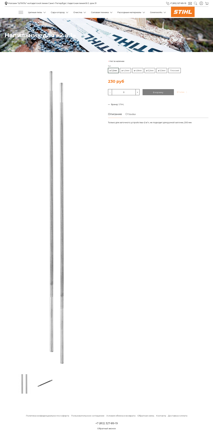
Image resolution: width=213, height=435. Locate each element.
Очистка (77, 12)
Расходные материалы (129, 12)
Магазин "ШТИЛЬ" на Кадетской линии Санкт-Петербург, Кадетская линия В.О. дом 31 (50, 3)
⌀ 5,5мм (161, 70)
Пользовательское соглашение (87, 415)
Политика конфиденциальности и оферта (47, 415)
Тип (109, 66)
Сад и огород (58, 12)
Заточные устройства (81, 24)
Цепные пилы (35, 12)
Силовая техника (100, 12)
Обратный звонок (106, 428)
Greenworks (156, 12)
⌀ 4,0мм (125, 70)
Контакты (161, 415)
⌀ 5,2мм (150, 70)
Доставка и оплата (177, 415)
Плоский (174, 70)
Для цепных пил (56, 24)
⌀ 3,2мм (113, 70)
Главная (9, 24)
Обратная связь (145, 415)
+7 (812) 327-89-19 (176, 3)
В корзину (158, 92)
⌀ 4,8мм (138, 70)
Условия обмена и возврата (120, 415)
